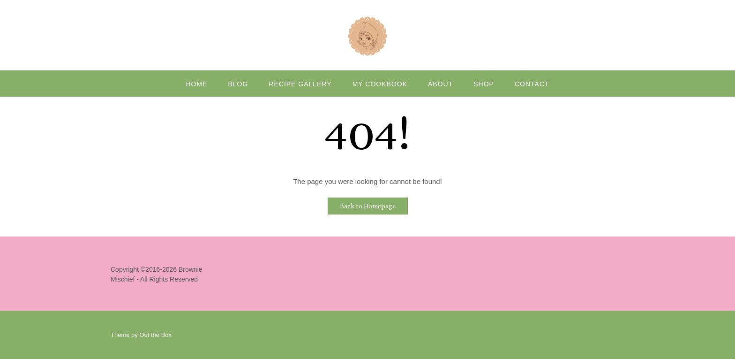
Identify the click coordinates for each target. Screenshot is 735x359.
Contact (532, 84)
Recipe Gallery (300, 84)
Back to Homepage (368, 206)
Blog (238, 84)
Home (196, 84)
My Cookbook (379, 84)
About (440, 84)
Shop (483, 84)
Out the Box (155, 334)
